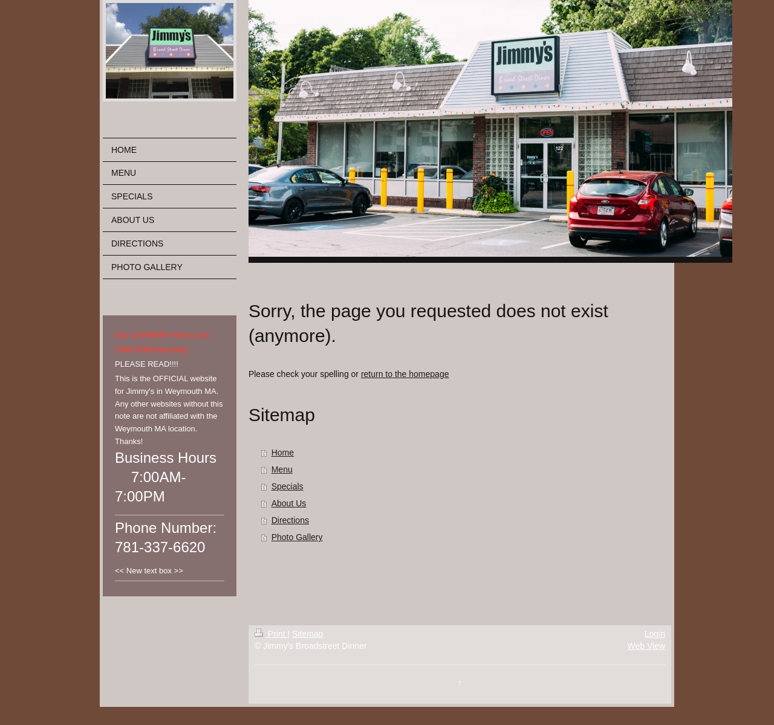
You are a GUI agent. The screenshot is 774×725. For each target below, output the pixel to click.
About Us (289, 503)
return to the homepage (405, 374)
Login (655, 634)
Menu (282, 469)
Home (283, 452)
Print (271, 634)
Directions (290, 520)
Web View (646, 646)
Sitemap (307, 634)
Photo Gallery (297, 537)
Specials (288, 486)
